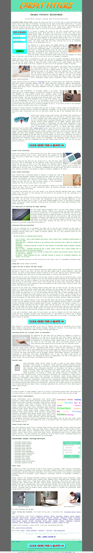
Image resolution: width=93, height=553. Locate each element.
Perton (26, 519)
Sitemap (13, 541)
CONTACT (72, 11)
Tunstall (54, 522)
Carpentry (41, 530)
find (17, 427)
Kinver (71, 519)
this (54, 329)
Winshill (32, 519)
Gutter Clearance (31, 530)
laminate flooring (56, 470)
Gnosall (78, 516)
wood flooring (37, 470)
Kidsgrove (77, 521)
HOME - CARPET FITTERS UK (46, 536)
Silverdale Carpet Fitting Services (28, 439)
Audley (53, 516)
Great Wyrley (16, 521)
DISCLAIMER (77, 11)
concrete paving (17, 470)
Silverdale (41, 81)
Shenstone (27, 522)
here (50, 435)
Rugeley (62, 521)
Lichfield (33, 517)
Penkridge (15, 517)
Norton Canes (47, 521)
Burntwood (38, 521)
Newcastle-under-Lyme (55, 519)
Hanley (70, 517)
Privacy (79, 541)
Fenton (72, 516)
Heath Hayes (41, 517)
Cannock (24, 521)
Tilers (22, 530)
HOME (60, 11)
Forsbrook (77, 519)
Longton (21, 519)
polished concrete (18, 473)
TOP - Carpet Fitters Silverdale (22, 528)
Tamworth (65, 519)
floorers (58, 473)
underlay (61, 45)
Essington (15, 522)
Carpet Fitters (16, 525)
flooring (51, 39)
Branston (46, 516)
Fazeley (60, 522)
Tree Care (49, 530)
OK (73, 552)
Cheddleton (69, 521)
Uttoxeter (49, 517)
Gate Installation (59, 530)
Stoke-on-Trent (24, 517)
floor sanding (67, 472)
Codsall (41, 522)
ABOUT (67, 11)
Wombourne (48, 522)
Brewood (66, 516)
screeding (75, 473)
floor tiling (47, 468)
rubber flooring (66, 468)
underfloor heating (28, 472)
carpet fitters (56, 54)
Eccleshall (77, 517)
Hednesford (63, 517)
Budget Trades (15, 550)
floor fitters (48, 472)
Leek (67, 522)
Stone (21, 522)
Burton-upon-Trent (41, 519)
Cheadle (55, 521)
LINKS (63, 11)
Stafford (14, 519)
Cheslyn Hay (34, 522)
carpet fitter (51, 25)
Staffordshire (20, 516)
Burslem (31, 521)
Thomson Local (38, 128)
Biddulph (56, 517)
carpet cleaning (40, 473)
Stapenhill (39, 516)
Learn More (68, 552)
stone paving (77, 470)
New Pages (18, 541)
